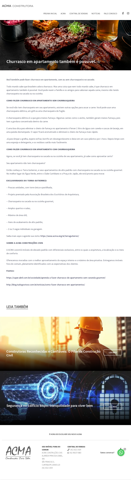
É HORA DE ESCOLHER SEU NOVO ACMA (65, 434)
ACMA (63, 13)
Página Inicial (50, 13)
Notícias (96, 13)
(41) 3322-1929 (74, 450)
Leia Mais (113, 352)
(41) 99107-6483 (74, 453)
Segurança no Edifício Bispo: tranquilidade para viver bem (49, 406)
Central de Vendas (78, 13)
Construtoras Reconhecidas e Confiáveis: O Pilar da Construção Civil (53, 353)
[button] (120, 452)
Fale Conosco (110, 13)
